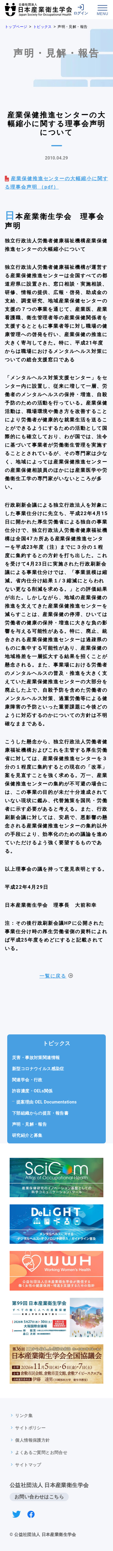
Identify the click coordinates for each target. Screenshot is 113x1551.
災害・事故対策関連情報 (36, 1057)
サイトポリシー (30, 1427)
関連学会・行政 (27, 1079)
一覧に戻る (53, 976)
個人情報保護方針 (32, 1440)
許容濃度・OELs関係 (32, 1090)
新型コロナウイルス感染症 (38, 1068)
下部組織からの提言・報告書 (40, 1113)
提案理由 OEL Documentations (48, 1102)
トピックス (42, 27)
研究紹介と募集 (27, 1135)
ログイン (80, 9)
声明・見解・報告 (29, 1124)
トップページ (16, 27)
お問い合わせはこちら (39, 1497)
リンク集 (24, 1415)
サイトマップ (28, 1464)
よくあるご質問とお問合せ (41, 1452)
